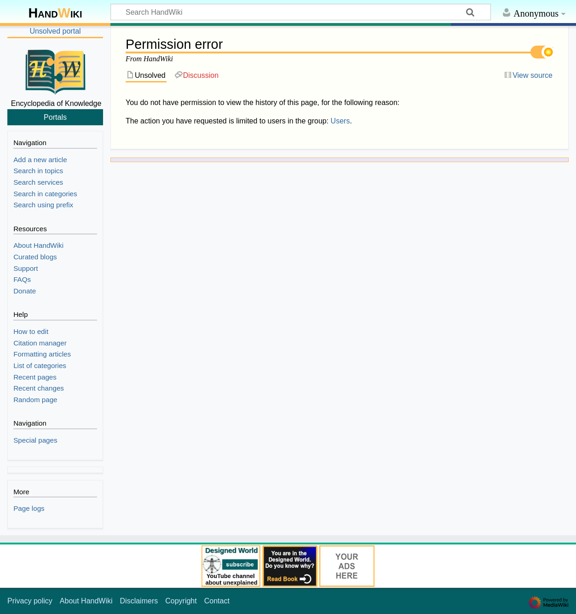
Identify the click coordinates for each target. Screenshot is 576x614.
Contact (217, 601)
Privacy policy (29, 601)
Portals (55, 117)
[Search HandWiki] (300, 12)
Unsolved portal (55, 31)
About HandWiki (86, 601)
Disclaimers (139, 601)
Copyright (180, 601)
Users (340, 121)
